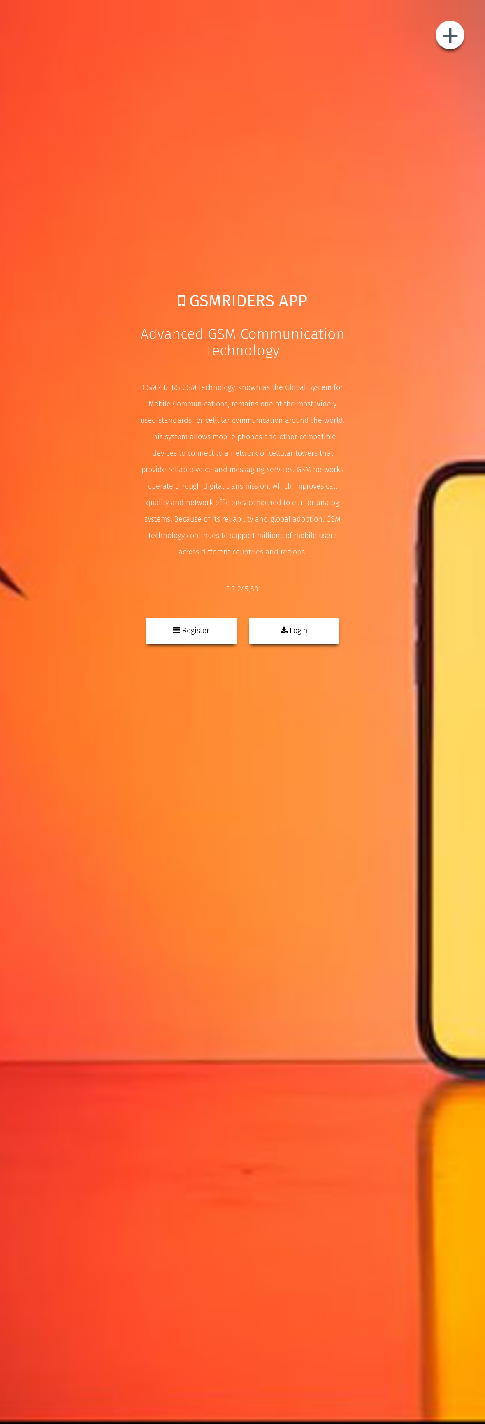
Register (191, 630)
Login (294, 630)
